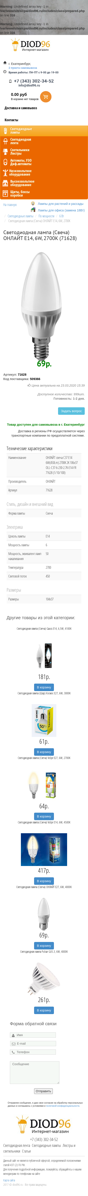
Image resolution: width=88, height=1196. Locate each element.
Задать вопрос (71, 411)
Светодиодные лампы (46, 1145)
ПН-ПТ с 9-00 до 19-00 (34, 72)
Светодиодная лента (16, 1145)
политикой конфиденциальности (62, 1106)
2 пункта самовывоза (23, 67)
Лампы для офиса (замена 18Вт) (61, 210)
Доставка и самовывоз (21, 107)
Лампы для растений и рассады (60, 204)
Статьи (26, 1151)
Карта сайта (9, 1180)
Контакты (11, 120)
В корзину (44, 687)
